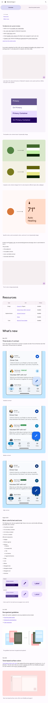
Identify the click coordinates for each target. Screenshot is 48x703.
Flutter (18, 317)
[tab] (10, 7)
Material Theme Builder (22, 320)
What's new (6, 19)
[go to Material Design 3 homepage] (10, 2)
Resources (6, 16)
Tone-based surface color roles (10, 663)
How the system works (9, 617)
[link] (6, 16)
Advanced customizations (10, 620)
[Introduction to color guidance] (24, 67)
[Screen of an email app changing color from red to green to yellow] (24, 273)
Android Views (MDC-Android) (23, 310)
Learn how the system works (9, 41)
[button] (2, 1)
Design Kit (19, 306)
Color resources (8, 622)
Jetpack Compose (21, 313)
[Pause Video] (44, 77)
